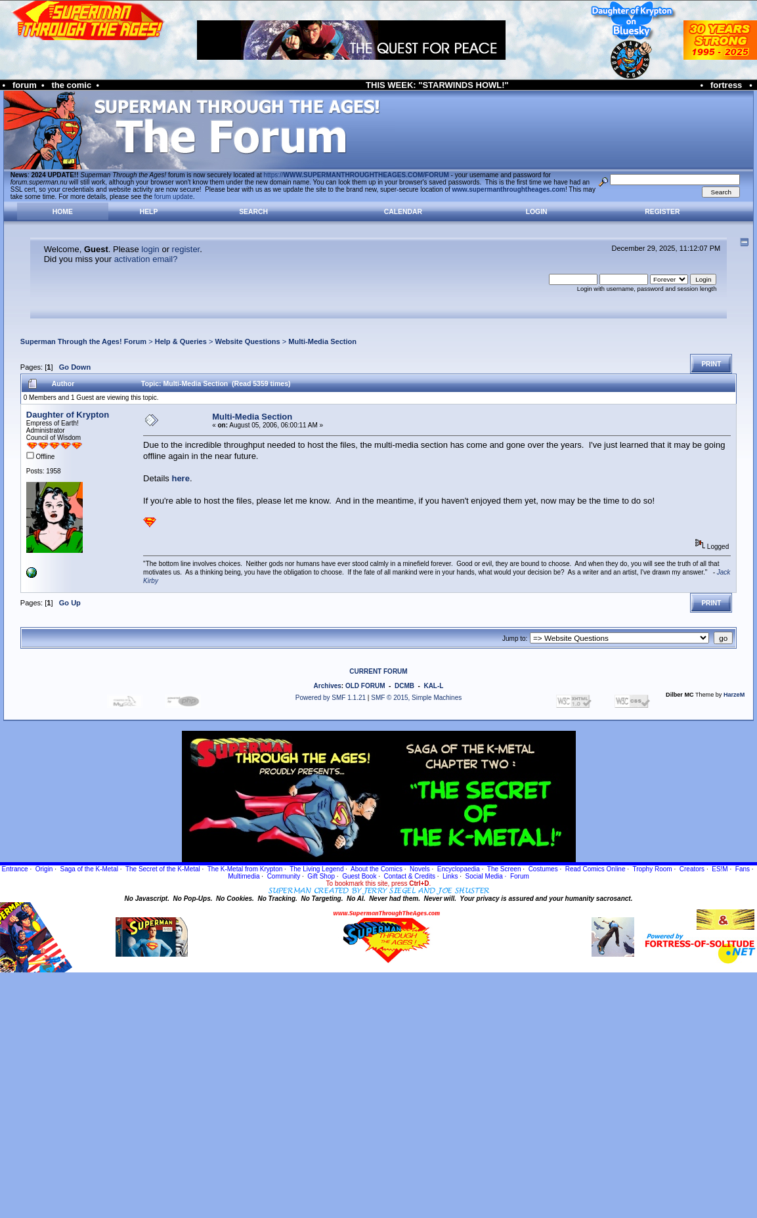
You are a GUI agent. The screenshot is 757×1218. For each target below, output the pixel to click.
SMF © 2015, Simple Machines (416, 697)
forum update (173, 196)
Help (149, 211)
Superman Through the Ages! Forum (83, 341)
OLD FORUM (365, 685)
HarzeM (734, 694)
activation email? (146, 259)
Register (662, 211)
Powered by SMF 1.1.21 (330, 697)
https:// (356, 175)
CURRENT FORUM (378, 671)
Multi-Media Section (322, 341)
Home (63, 211)
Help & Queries (181, 341)
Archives (327, 685)
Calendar (403, 211)
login (150, 249)
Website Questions (247, 341)
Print (711, 364)
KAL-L (433, 685)
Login (537, 211)
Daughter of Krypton (67, 415)
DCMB (404, 685)
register (186, 249)
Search (253, 211)
